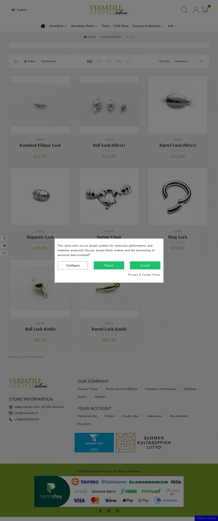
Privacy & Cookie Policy (144, 275)
